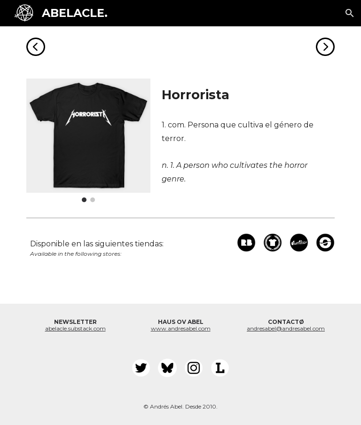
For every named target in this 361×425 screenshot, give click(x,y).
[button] (349, 13)
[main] (246, 95)
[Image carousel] (88, 140)
